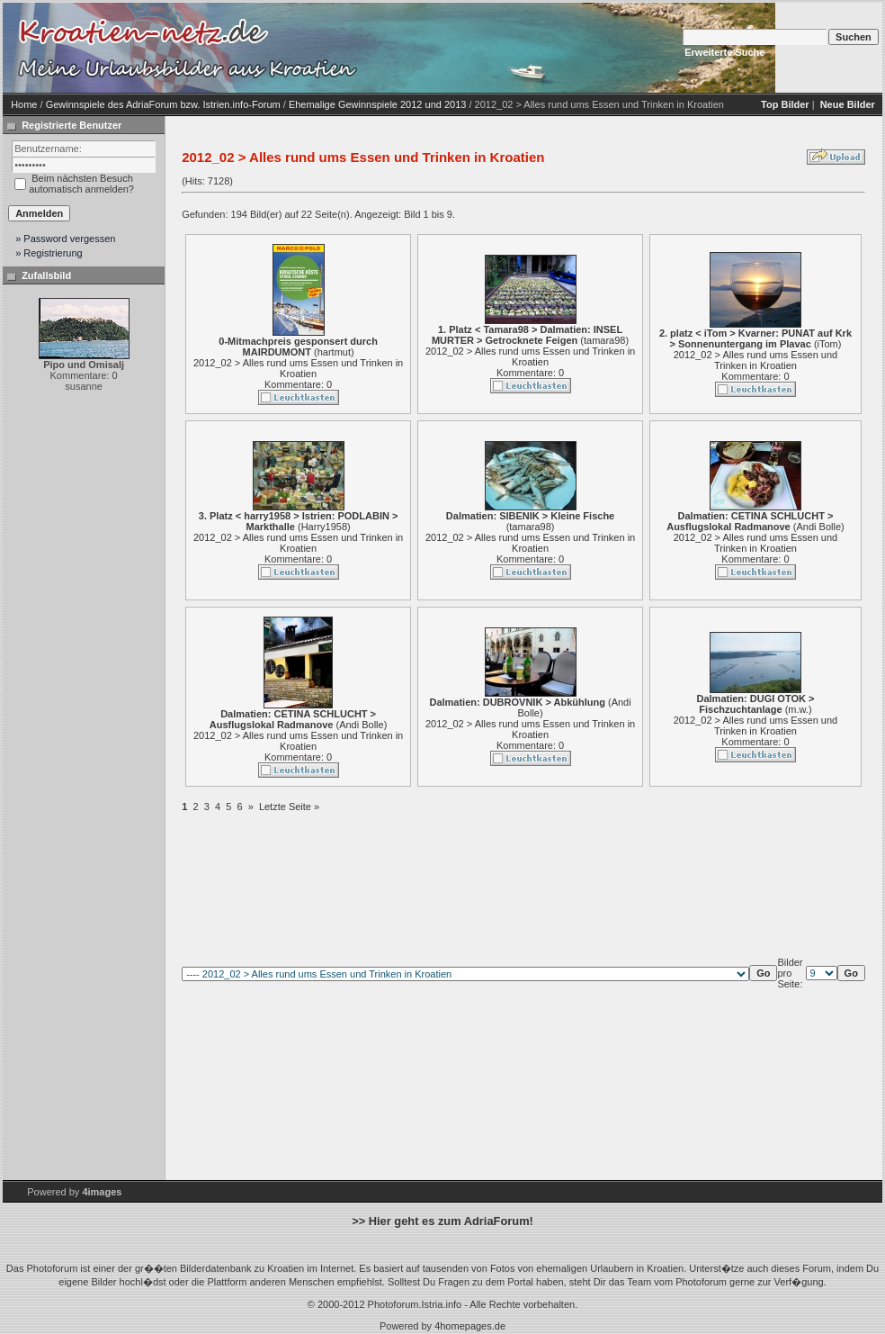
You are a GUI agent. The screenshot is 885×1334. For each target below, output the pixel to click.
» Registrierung (49, 253)
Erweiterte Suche (724, 52)
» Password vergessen (65, 238)
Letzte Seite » (289, 806)
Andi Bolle (818, 526)
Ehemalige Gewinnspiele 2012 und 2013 (378, 104)
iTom (828, 343)
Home (24, 104)
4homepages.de (469, 1325)
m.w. (798, 709)
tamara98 (604, 340)
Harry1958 (324, 526)
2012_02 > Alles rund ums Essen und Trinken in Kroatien (298, 368)
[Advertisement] (515, 48)
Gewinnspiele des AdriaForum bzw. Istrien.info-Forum (163, 104)
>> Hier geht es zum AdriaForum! (442, 1221)
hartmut (334, 352)
